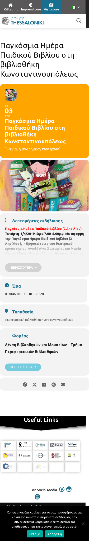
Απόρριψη (54, 534)
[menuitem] (76, 7)
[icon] (61, 492)
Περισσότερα (23, 367)
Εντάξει (35, 534)
